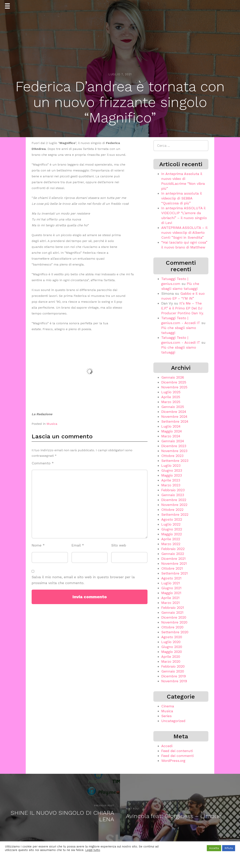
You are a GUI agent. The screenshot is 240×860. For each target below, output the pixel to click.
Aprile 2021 (170, 598)
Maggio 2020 (171, 652)
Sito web (118, 545)
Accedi (166, 746)
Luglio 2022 (170, 524)
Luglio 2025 (170, 392)
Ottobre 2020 (172, 627)
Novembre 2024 (174, 416)
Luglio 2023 (170, 465)
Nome (38, 545)
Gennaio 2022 (172, 554)
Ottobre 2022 (172, 509)
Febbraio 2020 (173, 666)
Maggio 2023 (171, 475)
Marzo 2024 (170, 436)
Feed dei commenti (177, 756)
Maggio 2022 (171, 534)
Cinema (167, 706)
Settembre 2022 (174, 514)
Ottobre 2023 (172, 456)
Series (166, 716)
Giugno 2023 (171, 470)
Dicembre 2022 (173, 500)
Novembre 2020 (174, 622)
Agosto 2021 (171, 578)
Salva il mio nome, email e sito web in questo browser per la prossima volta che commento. (83, 580)
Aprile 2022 (170, 539)
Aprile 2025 (170, 397)
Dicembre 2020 (173, 617)
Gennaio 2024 (172, 441)
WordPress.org (173, 761)
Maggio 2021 (171, 593)
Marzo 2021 (170, 603)
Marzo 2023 (170, 485)
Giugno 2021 (171, 588)
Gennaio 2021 (172, 612)
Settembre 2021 (174, 573)
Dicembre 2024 (173, 412)
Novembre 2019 (174, 681)
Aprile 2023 (170, 480)
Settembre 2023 (174, 461)
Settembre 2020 (174, 632)
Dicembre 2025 (173, 382)
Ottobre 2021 (172, 568)
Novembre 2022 (174, 505)
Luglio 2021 (170, 583)
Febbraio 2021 (172, 607)
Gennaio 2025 (172, 407)
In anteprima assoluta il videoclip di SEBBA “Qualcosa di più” (181, 198)
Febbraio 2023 (173, 490)
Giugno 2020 (171, 647)
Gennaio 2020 (172, 671)
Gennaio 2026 (172, 377)
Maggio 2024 (171, 431)
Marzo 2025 (170, 402)
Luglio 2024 (170, 426)
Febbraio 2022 (173, 549)
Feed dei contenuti (177, 751)
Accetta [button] (214, 848)
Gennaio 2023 (172, 495)
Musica (52, 424)
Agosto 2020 (171, 637)
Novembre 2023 (174, 451)
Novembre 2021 (174, 563)
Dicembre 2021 (173, 558)
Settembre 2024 (174, 421)
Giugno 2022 (171, 529)
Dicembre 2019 (173, 676)
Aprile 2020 (170, 656)
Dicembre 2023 (173, 446)
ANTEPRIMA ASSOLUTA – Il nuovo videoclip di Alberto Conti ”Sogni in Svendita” (184, 232)
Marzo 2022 (170, 544)
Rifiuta (228, 848)
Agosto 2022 (171, 519)
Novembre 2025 (174, 387)
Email (77, 545)
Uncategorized (173, 721)
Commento (43, 463)
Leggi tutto (92, 850)
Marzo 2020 (170, 661)
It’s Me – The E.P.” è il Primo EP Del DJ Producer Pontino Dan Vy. (182, 308)
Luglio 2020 (170, 642)
